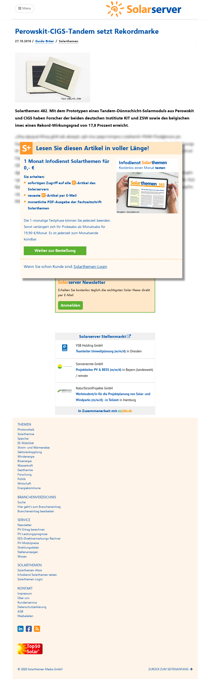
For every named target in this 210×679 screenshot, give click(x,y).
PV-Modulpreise (28, 543)
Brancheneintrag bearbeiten (36, 511)
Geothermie (25, 470)
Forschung (25, 475)
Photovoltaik (26, 430)
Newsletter (25, 525)
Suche (22, 502)
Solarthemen (68, 41)
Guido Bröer (44, 41)
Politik (22, 479)
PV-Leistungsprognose (32, 534)
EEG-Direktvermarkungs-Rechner (39, 539)
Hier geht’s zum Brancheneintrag (39, 507)
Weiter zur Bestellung (55, 250)
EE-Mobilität (26, 443)
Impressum (25, 594)
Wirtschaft (24, 484)
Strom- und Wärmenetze (34, 448)
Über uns (23, 598)
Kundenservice (27, 603)
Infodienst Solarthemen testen (37, 575)
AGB (20, 612)
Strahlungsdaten (28, 548)
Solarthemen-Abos (30, 570)
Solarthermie (26, 434)
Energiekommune (29, 488)
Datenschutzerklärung (32, 607)
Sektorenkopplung (30, 452)
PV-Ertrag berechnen (31, 530)
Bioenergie (25, 461)
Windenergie (26, 457)
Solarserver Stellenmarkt (105, 336)
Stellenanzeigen (28, 552)
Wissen (22, 557)
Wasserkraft (25, 466)
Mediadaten (25, 616)
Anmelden (70, 305)
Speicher (23, 439)
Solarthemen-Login (90, 266)
